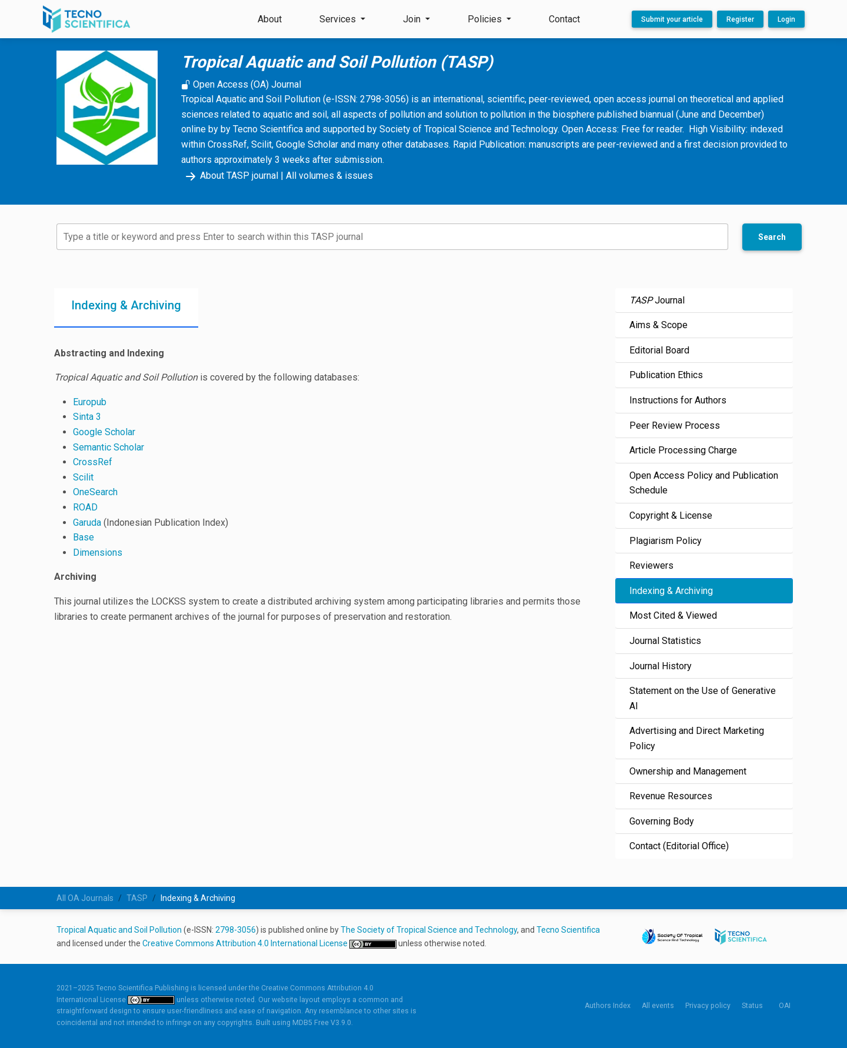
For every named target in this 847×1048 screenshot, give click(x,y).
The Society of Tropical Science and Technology (429, 929)
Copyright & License (670, 515)
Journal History (660, 666)
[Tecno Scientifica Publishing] (87, 19)
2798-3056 (235, 929)
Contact (564, 19)
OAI (785, 1006)
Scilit (83, 477)
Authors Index (608, 1006)
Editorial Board (659, 350)
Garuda (87, 522)
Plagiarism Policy (665, 540)
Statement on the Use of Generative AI (702, 698)
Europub (89, 402)
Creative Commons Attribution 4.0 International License (245, 943)
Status (752, 1006)
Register (740, 19)
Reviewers (651, 565)
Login (786, 19)
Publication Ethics (666, 375)
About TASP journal (229, 175)
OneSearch (95, 492)
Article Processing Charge (683, 450)
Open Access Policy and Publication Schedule (703, 483)
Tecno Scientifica (568, 929)
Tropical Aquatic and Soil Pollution (119, 929)
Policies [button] (486, 19)
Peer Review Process (674, 425)
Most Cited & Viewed (673, 615)
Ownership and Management (687, 771)
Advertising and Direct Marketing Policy (696, 738)
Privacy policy (708, 1006)
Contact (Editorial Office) (679, 846)
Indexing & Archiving (671, 590)
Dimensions (97, 552)
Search (772, 237)
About (270, 19)
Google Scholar (104, 432)
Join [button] (413, 19)
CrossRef (92, 462)
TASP (137, 898)
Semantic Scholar (108, 447)
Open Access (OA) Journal (241, 84)
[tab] (126, 308)
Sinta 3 (87, 416)
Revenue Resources (670, 796)
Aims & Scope (658, 325)
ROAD (85, 507)
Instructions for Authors (677, 400)
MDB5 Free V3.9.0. (322, 1023)
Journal (657, 300)
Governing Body (661, 821)
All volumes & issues (329, 175)
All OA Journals (85, 898)
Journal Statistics (665, 640)
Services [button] (338, 19)
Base (83, 537)
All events (658, 1006)
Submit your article (672, 19)
